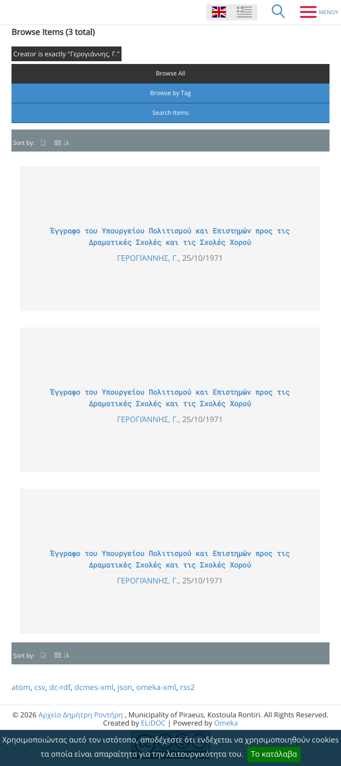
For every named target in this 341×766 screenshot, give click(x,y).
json (124, 687)
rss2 (187, 687)
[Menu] (315, 12)
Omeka (226, 723)
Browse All (171, 73)
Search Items (170, 113)
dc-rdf (60, 687)
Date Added (62, 143)
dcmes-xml (93, 687)
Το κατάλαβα (274, 754)
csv (39, 687)
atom (20, 687)
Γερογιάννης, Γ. (147, 258)
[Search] (278, 12)
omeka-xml (156, 687)
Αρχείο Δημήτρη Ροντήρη (80, 715)
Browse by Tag (170, 93)
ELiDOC (153, 723)
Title (43, 143)
